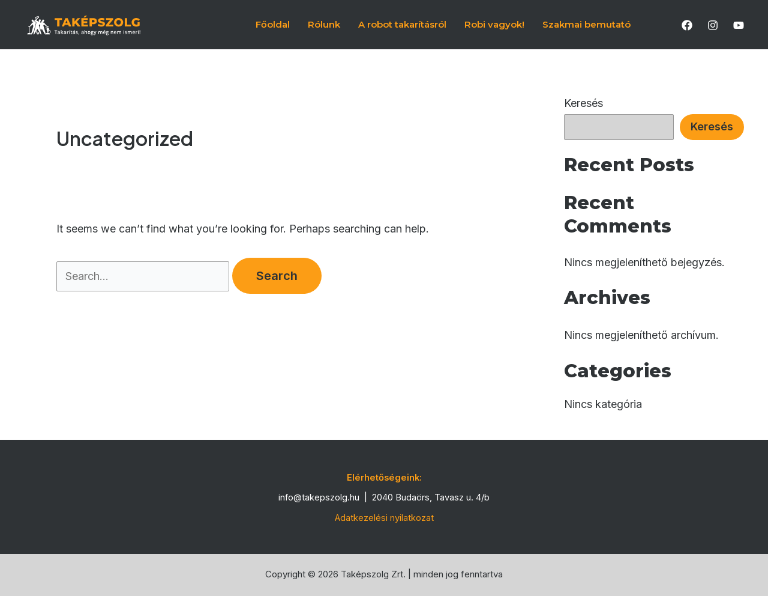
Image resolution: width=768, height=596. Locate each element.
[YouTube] (738, 25)
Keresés (583, 103)
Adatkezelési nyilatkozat (384, 517)
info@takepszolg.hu (318, 497)
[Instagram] (712, 25)
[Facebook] (687, 25)
